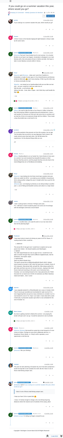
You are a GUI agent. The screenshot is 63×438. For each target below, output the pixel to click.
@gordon (16, 84)
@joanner (17, 75)
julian (15, 382)
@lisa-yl (16, 110)
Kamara (16, 36)
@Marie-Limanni (18, 416)
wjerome (16, 287)
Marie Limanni (17, 311)
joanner (16, 52)
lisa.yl (15, 72)
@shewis (35, 219)
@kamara (17, 184)
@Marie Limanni (37, 413)
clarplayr (16, 364)
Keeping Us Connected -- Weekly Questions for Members (27, 12)
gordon (16, 20)
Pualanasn (17, 236)
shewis (16, 201)
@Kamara (35, 52)
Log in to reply (50, 16)
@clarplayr (34, 382)
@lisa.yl (35, 108)
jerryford (16, 130)
